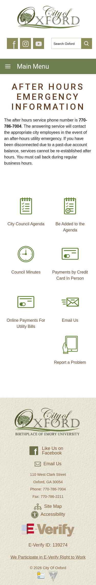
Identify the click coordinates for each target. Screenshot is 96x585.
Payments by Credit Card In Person (70, 260)
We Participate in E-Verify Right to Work (48, 557)
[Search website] (64, 43)
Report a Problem (70, 348)
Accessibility (48, 514)
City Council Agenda (25, 209)
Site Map (48, 506)
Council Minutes (25, 257)
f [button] (14, 45)
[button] (86, 43)
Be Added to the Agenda (70, 212)
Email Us (70, 305)
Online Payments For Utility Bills (26, 309)
